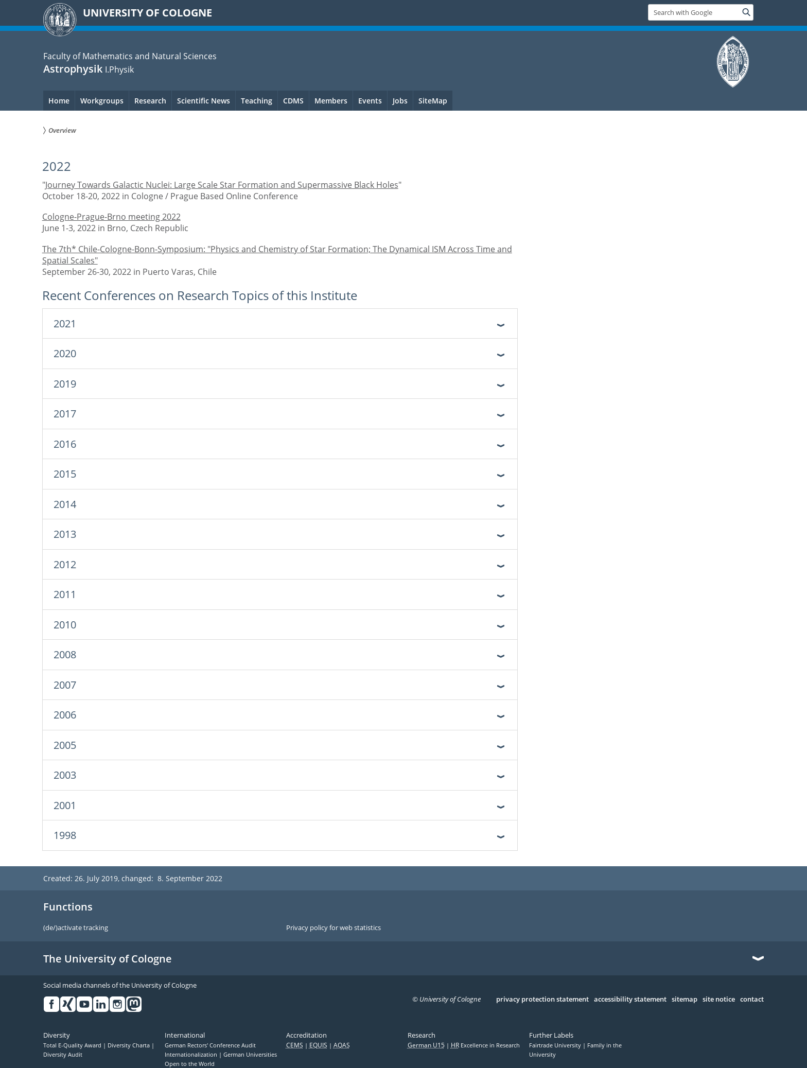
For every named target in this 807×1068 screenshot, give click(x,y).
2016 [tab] (65, 444)
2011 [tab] (65, 594)
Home (58, 101)
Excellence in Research (485, 1045)
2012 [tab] (65, 564)
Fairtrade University (556, 1045)
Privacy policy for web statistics (333, 928)
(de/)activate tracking (75, 928)
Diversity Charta (129, 1045)
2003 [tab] (65, 775)
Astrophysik (72, 69)
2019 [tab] (65, 384)
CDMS (293, 101)
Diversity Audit (62, 1054)
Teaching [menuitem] (256, 101)
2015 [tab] (65, 474)
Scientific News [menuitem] (203, 101)
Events (370, 101)
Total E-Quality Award (73, 1045)
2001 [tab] (65, 805)
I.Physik (119, 69)
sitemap (684, 999)
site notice (719, 999)
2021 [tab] (65, 323)
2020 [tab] (65, 353)
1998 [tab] (65, 835)
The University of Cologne (107, 959)
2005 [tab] (65, 745)
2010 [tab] (65, 625)
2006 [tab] (65, 715)
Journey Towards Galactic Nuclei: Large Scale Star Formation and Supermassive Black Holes (221, 184)
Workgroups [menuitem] (102, 101)
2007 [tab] (65, 685)
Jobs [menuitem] (400, 101)
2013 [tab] (65, 534)
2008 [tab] (65, 654)
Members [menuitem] (330, 101)
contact (752, 999)
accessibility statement (630, 999)
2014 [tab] (65, 504)
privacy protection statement (542, 999)
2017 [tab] (65, 414)
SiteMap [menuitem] (432, 101)
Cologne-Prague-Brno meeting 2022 (111, 216)
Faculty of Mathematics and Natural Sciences (130, 56)
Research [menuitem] (150, 101)
